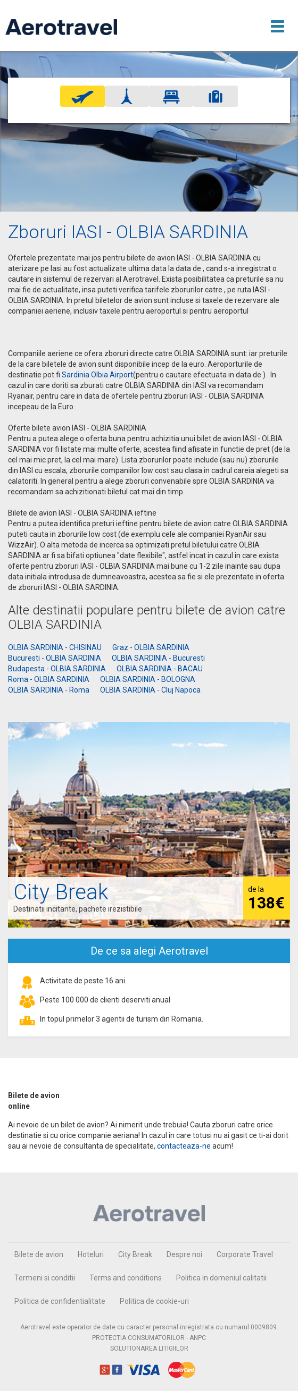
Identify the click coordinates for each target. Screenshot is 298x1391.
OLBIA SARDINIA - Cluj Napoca (150, 690)
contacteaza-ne (184, 1146)
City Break (135, 1254)
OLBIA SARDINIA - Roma (48, 690)
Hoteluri (91, 1254)
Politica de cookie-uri (154, 1301)
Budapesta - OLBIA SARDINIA (57, 668)
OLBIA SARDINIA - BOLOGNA (147, 679)
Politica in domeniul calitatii (221, 1278)
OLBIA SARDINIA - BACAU (160, 668)
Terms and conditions (125, 1278)
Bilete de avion (38, 1254)
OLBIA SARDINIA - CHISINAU (55, 647)
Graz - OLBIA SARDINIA (150, 647)
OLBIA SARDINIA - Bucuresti (158, 658)
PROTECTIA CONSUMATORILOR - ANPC (149, 1338)
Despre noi (184, 1254)
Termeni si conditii (44, 1278)
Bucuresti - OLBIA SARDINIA (54, 658)
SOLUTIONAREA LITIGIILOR (149, 1348)
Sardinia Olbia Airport (97, 374)
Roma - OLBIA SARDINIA (48, 679)
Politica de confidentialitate (59, 1301)
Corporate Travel (245, 1254)
